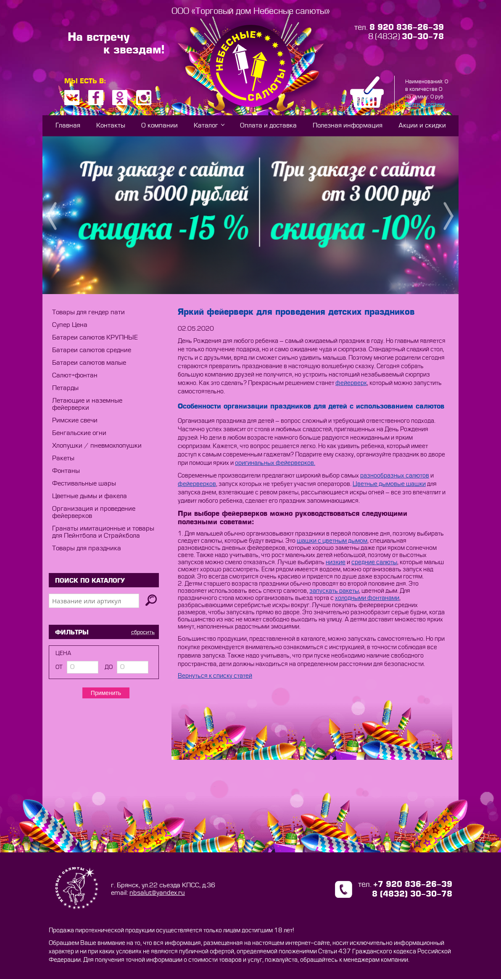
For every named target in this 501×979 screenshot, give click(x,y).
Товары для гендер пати (88, 312)
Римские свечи (75, 420)
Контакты (110, 125)
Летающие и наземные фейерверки (87, 404)
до (109, 667)
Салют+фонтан (75, 375)
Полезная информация (347, 125)
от (59, 667)
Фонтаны (66, 471)
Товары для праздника (86, 548)
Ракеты (63, 458)
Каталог (206, 125)
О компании (159, 125)
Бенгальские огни (79, 433)
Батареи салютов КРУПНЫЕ (95, 337)
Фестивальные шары (84, 483)
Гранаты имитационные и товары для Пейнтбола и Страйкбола (103, 532)
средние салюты (374, 562)
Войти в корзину (425, 104)
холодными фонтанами (367, 598)
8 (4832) (406, 36)
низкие (335, 562)
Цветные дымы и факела (89, 496)
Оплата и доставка (268, 125)
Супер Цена (69, 325)
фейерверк (351, 383)
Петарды (65, 388)
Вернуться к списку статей (215, 676)
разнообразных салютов (394, 475)
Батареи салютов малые (89, 362)
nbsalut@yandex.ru (157, 893)
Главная (67, 125)
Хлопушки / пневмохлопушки (97, 445)
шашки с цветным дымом (332, 541)
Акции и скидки (422, 125)
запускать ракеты (334, 591)
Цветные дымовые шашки (389, 484)
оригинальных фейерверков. (275, 463)
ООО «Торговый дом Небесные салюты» (250, 11)
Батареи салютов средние (91, 350)
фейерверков (197, 484)
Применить (106, 693)
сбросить (143, 632)
